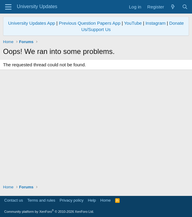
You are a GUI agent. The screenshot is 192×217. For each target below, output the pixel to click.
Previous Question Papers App (89, 23)
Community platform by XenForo (49, 211)
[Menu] (8, 7)
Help (92, 200)
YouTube (133, 23)
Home (105, 200)
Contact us (13, 200)
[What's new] (173, 6)
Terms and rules (41, 200)
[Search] (185, 6)
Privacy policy (71, 200)
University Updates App (31, 23)
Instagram (156, 23)
